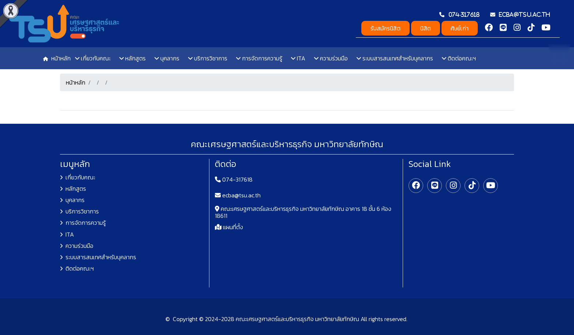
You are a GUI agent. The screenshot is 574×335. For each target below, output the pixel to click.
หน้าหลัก (75, 82)
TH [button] (559, 54)
